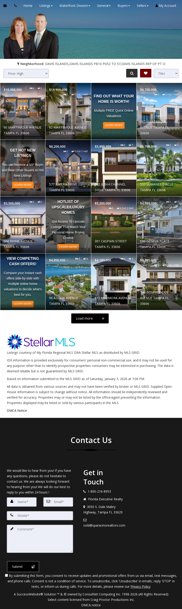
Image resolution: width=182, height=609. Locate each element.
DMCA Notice (17, 410)
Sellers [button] (142, 5)
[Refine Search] (131, 73)
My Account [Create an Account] (164, 5)
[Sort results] (26, 73)
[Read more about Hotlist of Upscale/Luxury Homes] (68, 225)
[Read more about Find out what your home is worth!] (114, 111)
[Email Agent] (7, 5)
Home (26, 5)
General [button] (103, 5)
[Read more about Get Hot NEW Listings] (23, 168)
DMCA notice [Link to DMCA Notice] (91, 604)
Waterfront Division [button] (73, 5)
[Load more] (90, 318)
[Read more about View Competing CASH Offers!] (23, 281)
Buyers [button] (122, 5)
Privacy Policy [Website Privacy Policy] (140, 585)
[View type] (166, 73)
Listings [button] (45, 5)
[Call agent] (14, 5)
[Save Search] (145, 73)
